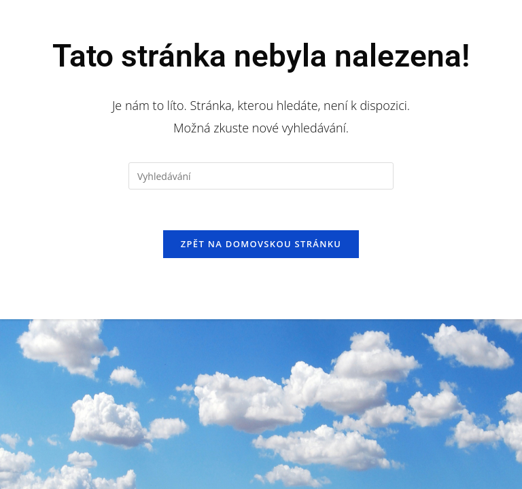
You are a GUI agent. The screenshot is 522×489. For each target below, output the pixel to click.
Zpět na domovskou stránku (261, 244)
